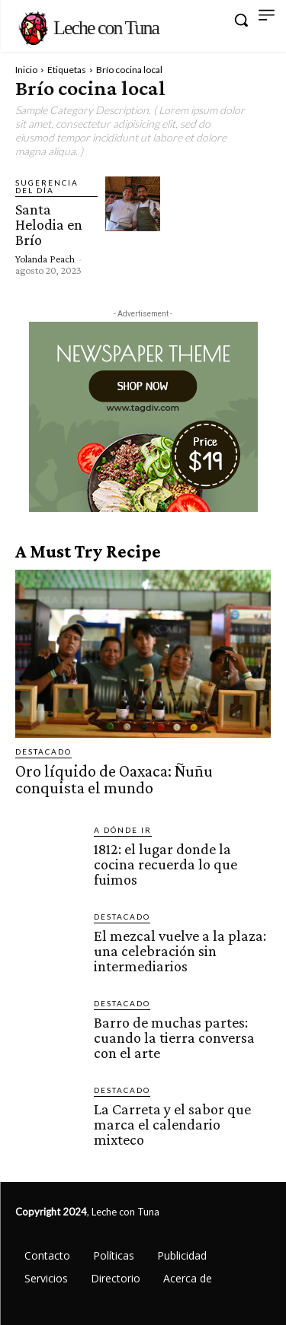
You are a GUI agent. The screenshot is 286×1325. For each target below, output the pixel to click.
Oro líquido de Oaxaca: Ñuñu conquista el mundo (114, 779)
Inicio (26, 69)
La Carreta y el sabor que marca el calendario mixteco (172, 1124)
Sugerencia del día (47, 186)
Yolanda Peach (45, 259)
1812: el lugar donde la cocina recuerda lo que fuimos (165, 864)
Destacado (43, 751)
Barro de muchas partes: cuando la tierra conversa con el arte (174, 1037)
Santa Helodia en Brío (48, 224)
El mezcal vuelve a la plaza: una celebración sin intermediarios (180, 950)
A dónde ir (123, 829)
